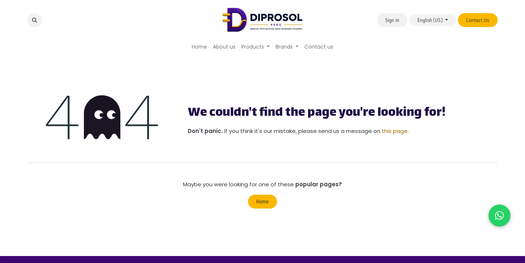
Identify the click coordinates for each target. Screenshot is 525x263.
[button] (34, 20)
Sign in (392, 20)
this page (395, 131)
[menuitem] (199, 47)
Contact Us (477, 20)
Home (262, 201)
